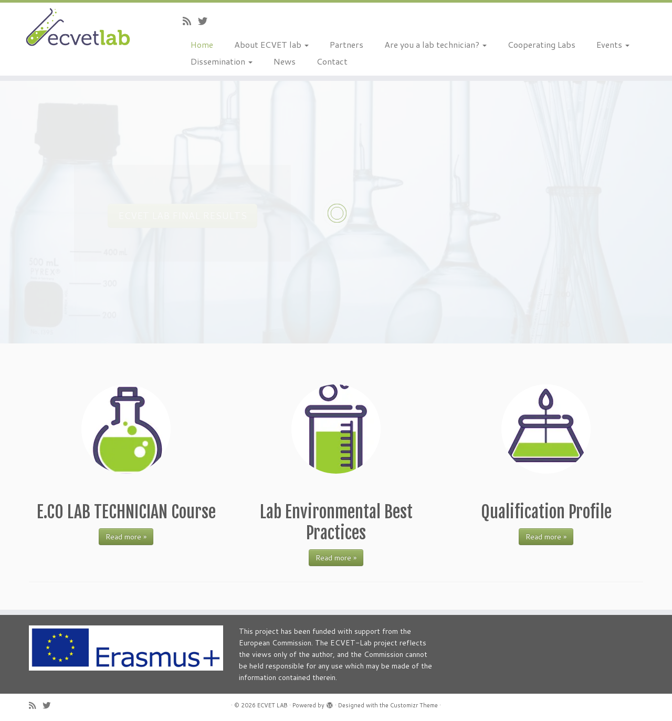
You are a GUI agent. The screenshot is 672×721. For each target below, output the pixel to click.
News (285, 61)
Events (612, 44)
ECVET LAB (272, 705)
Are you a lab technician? (435, 44)
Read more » (126, 536)
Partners (346, 44)
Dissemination (222, 61)
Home (202, 44)
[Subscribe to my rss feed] (190, 21)
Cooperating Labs (541, 44)
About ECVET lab (271, 44)
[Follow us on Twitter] (206, 21)
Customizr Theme (414, 705)
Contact (332, 61)
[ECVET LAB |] (77, 28)
